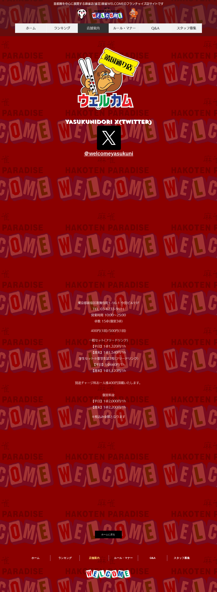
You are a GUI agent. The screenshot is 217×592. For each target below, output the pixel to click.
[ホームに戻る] (108, 534)
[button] (108, 229)
